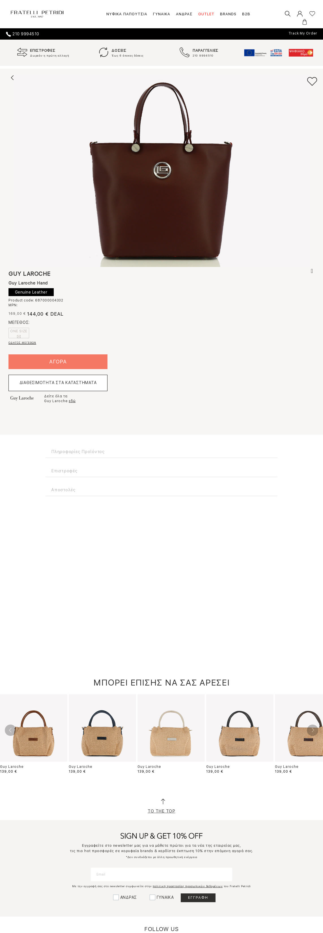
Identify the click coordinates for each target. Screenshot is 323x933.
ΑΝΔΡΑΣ (184, 14)
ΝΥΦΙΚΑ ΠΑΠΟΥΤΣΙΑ (126, 14)
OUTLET (206, 14)
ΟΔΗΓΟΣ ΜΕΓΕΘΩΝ (22, 342)
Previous (10, 730)
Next (312, 730)
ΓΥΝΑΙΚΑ (161, 14)
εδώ (72, 401)
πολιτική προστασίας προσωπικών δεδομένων (188, 886)
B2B (246, 14)
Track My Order (303, 33)
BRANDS (228, 14)
